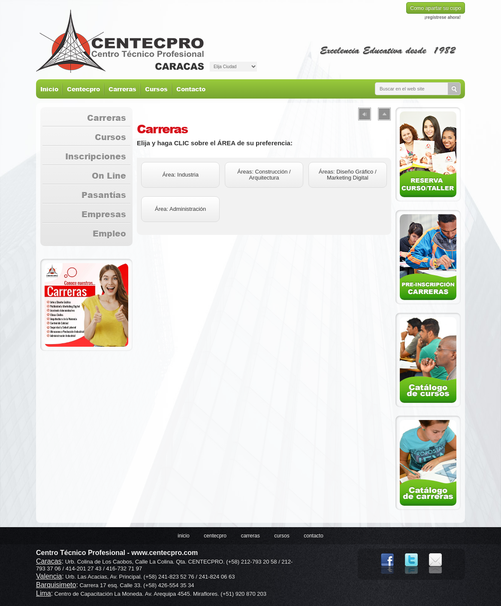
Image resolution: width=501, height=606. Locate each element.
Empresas (103, 214)
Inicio (49, 89)
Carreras (122, 89)
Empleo (109, 233)
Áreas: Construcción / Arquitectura (263, 174)
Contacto (190, 89)
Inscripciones (95, 156)
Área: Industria (180, 174)
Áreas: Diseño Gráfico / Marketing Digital (347, 174)
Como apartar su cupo (435, 8)
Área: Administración (180, 209)
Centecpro (83, 89)
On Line (109, 175)
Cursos (156, 89)
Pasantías (103, 195)
